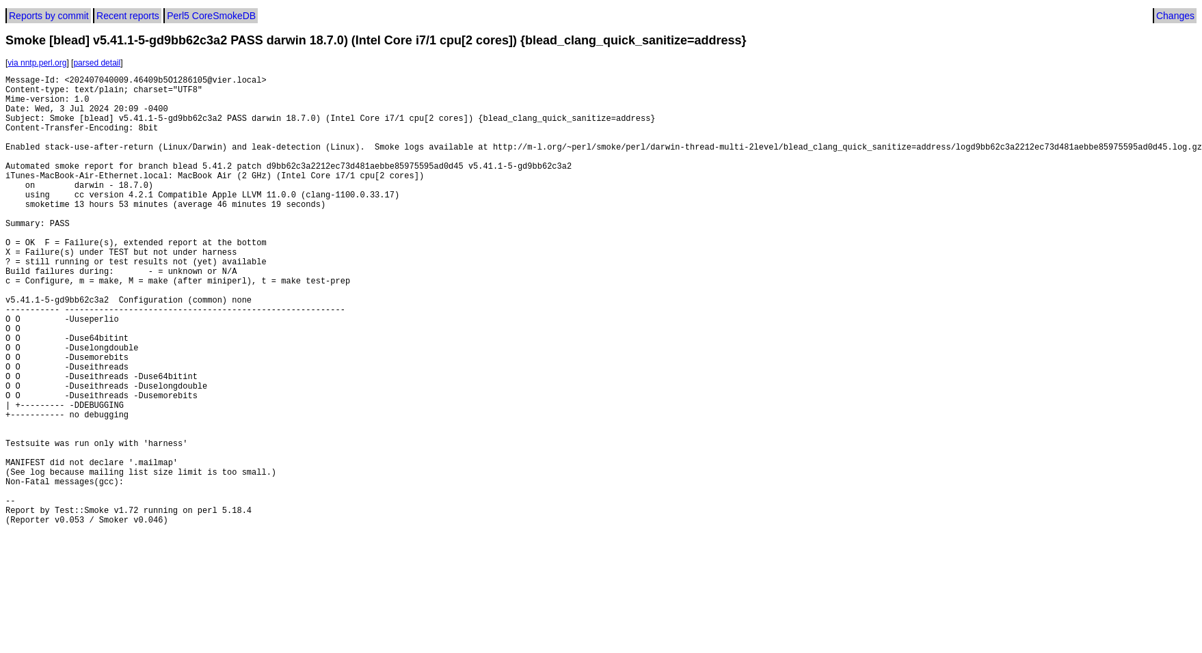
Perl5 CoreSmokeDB (211, 15)
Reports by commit (49, 15)
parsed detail (96, 63)
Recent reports (127, 15)
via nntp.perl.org (37, 63)
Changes (1175, 15)
